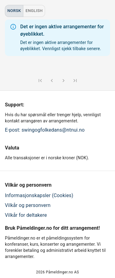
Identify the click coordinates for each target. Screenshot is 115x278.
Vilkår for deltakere (26, 215)
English (34, 10)
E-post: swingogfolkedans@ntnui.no (45, 130)
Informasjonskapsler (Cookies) (39, 195)
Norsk (14, 10)
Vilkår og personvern (28, 205)
